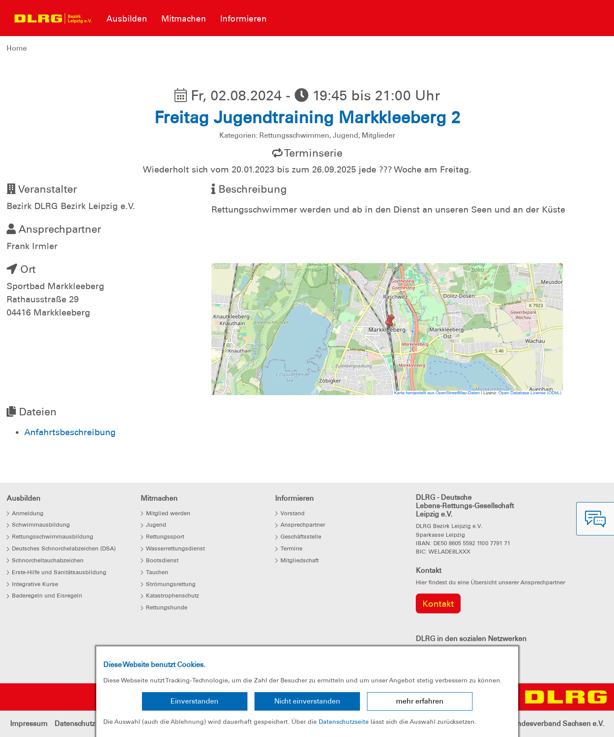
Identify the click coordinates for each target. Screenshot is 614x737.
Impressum (28, 723)
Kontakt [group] (438, 603)
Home (17, 48)
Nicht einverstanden (307, 701)
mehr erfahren (419, 701)
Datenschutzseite (344, 722)
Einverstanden (194, 701)
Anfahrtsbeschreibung (70, 432)
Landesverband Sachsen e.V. (556, 723)
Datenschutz (74, 723)
